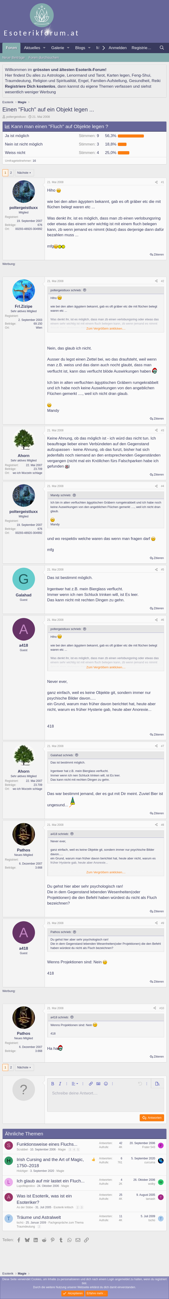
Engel (83, 81)
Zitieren (159, 254)
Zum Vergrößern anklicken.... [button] (106, 328)
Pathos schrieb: (61, 932)
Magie (62, 1149)
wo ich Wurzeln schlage (27, 473)
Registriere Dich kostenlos (30, 86)
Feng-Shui (141, 75)
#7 (162, 746)
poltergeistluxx (16, 116)
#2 (162, 281)
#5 (162, 569)
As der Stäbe (25, 1207)
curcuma (149, 1162)
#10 (161, 1008)
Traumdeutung (18, 81)
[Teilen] (156, 182)
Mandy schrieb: (60, 495)
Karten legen (118, 75)
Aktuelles (32, 48)
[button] (44, 48)
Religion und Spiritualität (54, 81)
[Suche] (162, 48)
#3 (162, 430)
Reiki (156, 81)
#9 (162, 923)
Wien (39, 327)
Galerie (57, 48)
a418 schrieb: (59, 834)
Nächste (22, 172)
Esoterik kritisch (63, 1207)
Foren (11, 48)
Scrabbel (22, 1149)
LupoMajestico (26, 1186)
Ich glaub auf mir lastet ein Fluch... (50, 1180)
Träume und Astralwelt (39, 1217)
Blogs (80, 48)
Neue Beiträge (13, 57)
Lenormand (77, 75)
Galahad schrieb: (61, 755)
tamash (150, 1199)
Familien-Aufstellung (109, 81)
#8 (162, 825)
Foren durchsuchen (44, 57)
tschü (20, 1222)
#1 (162, 182)
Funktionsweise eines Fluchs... (47, 1144)
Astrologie (56, 75)
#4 (162, 486)
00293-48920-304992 (28, 229)
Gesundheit (139, 81)
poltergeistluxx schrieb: (65, 290)
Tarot (100, 75)
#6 (162, 620)
